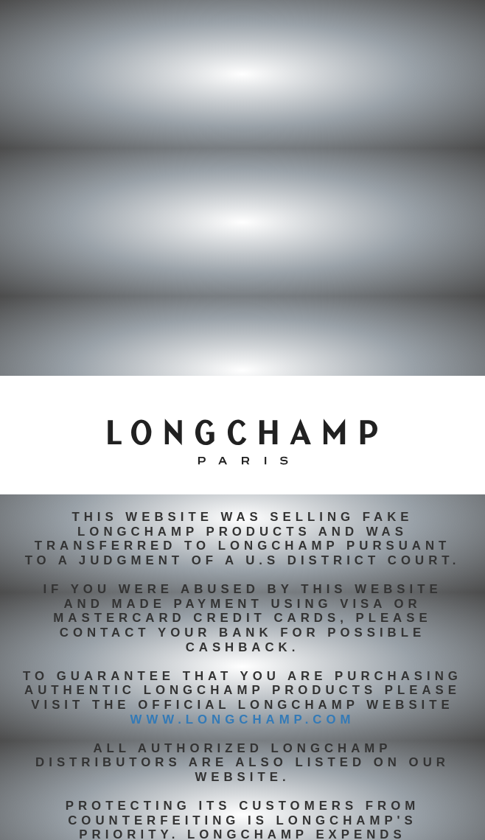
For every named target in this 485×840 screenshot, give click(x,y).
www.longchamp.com (242, 720)
